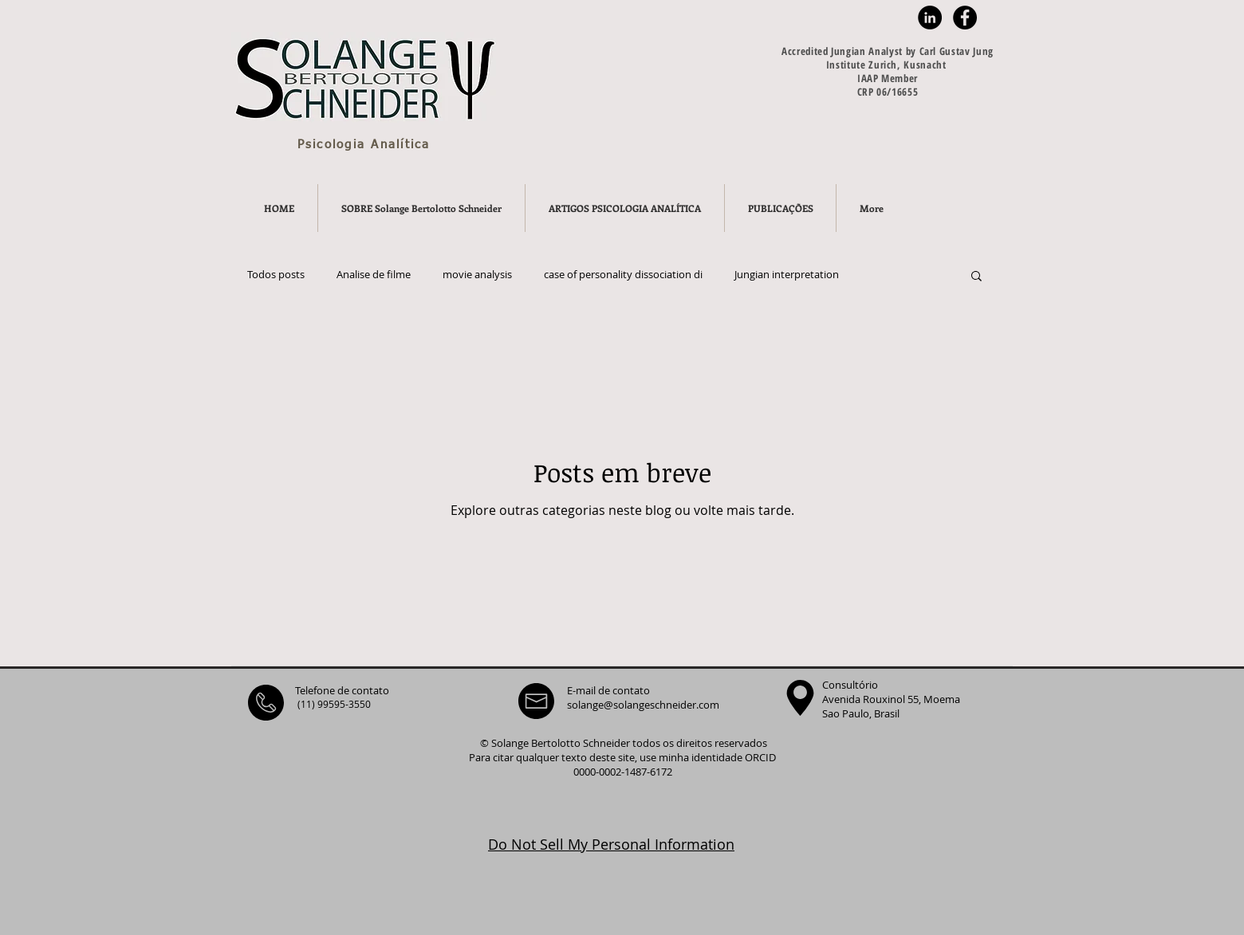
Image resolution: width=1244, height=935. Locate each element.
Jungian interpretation (786, 275)
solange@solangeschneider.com (643, 704)
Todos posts (276, 275)
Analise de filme (374, 275)
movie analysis (477, 275)
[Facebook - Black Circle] (965, 17)
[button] (976, 277)
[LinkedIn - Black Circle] (930, 17)
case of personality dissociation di (623, 275)
